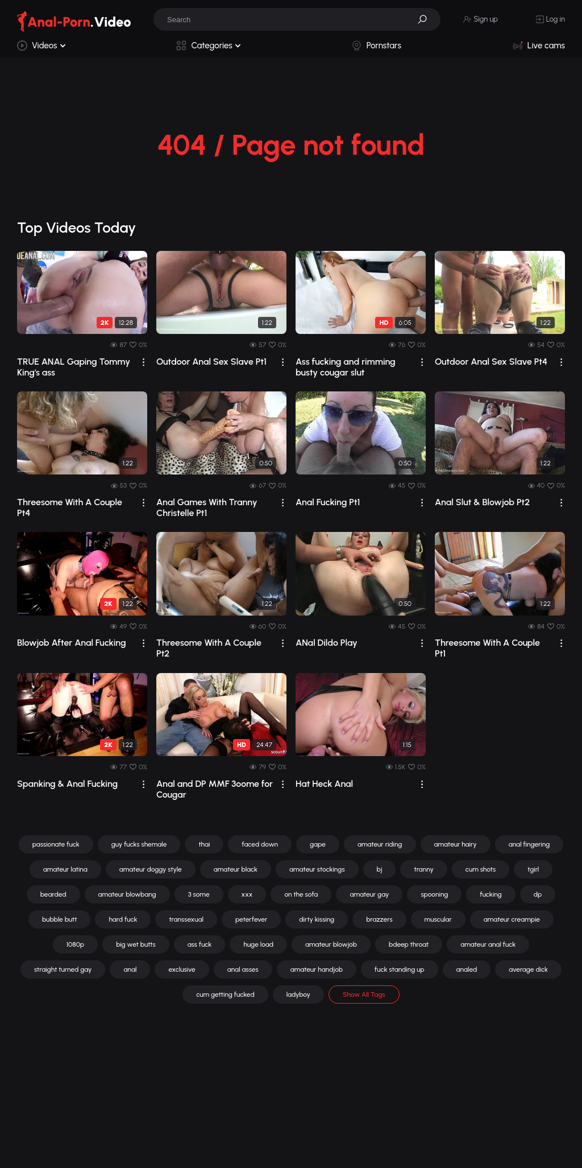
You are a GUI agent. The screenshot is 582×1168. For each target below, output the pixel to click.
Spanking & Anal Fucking (67, 783)
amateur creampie (512, 919)
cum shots (480, 869)
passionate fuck (56, 844)
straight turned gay (63, 969)
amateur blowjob (331, 944)
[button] (426, 19)
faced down (260, 844)
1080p (75, 944)
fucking (490, 894)
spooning (434, 894)
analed (466, 969)
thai (204, 844)
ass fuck (200, 944)
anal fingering (529, 844)
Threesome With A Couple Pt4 (69, 507)
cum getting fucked (225, 994)
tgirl (533, 869)
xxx (247, 894)
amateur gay (369, 894)
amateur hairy (455, 844)
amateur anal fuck (488, 944)
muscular (438, 919)
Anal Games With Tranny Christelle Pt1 (206, 507)
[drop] (143, 362)
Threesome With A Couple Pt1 (487, 648)
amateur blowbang (127, 894)
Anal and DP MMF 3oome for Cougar (214, 789)
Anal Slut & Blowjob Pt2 (482, 502)
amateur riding (379, 844)
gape (318, 844)
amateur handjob (316, 969)
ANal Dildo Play (326, 642)
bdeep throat (409, 944)
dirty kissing (316, 919)
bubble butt (59, 919)
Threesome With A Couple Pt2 (208, 648)
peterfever (251, 919)
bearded (53, 894)
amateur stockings (317, 869)
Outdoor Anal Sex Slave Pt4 (491, 361)
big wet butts (136, 944)
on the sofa (301, 894)
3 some (199, 894)
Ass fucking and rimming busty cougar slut (346, 367)
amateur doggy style (150, 869)
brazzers (379, 919)
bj (380, 869)
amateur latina (65, 869)
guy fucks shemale (139, 844)
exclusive (181, 969)
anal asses (243, 969)
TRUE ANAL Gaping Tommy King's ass (73, 367)
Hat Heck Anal (324, 783)
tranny (423, 869)
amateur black (235, 869)
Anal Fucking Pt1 (328, 502)
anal (129, 969)
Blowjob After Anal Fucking (71, 642)
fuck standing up (399, 969)
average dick (528, 969)
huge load (258, 944)
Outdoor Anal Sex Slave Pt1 (211, 361)
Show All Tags (364, 994)
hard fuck (123, 919)
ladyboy (298, 994)
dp (538, 894)
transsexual (186, 919)
